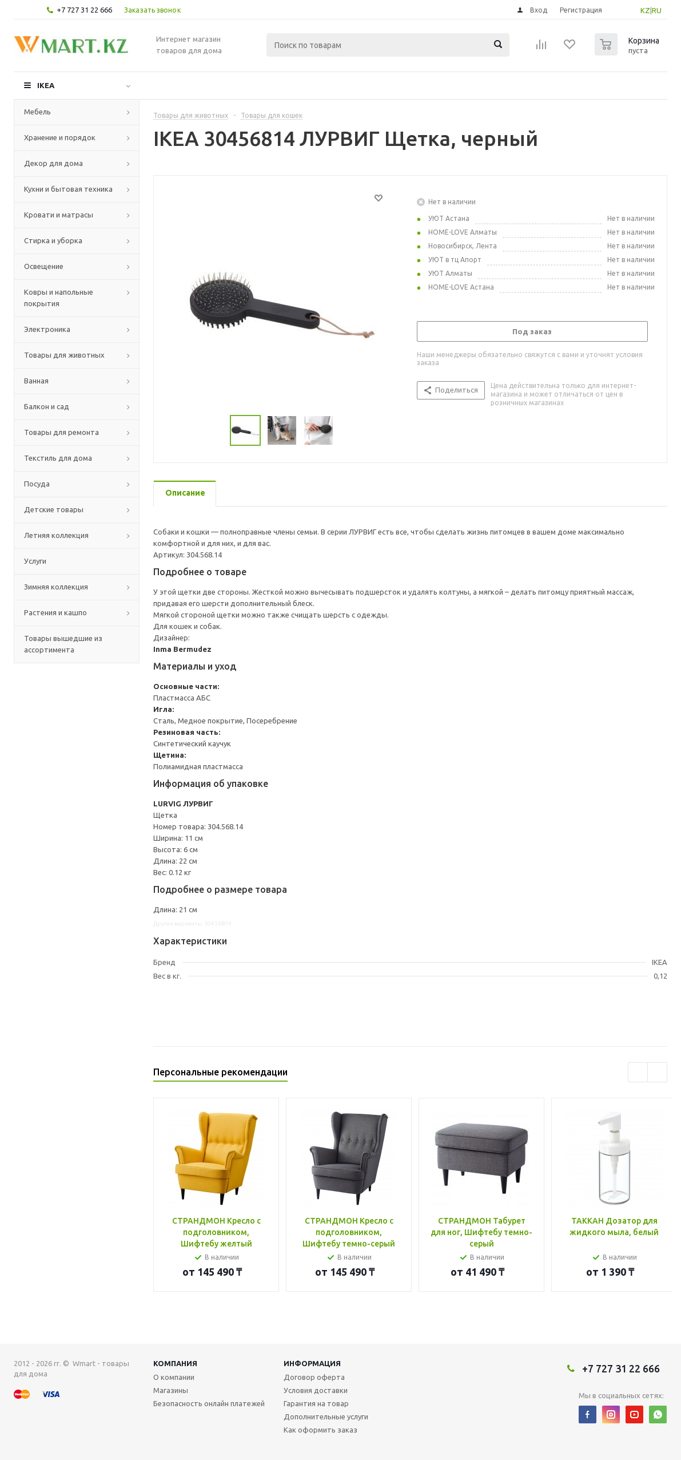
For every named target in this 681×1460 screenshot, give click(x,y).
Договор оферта (314, 1377)
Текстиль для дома (58, 458)
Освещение (43, 266)
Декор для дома (53, 163)
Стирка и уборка (53, 240)
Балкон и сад (46, 406)
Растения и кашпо (55, 612)
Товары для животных (64, 355)
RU (657, 10)
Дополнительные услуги (326, 1416)
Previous (637, 1072)
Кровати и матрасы (58, 215)
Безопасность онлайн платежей (209, 1403)
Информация (312, 1363)
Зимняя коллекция (56, 587)
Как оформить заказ (320, 1430)
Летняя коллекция (56, 535)
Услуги (35, 561)
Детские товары (53, 509)
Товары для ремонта (61, 432)
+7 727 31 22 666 (84, 10)
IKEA (45, 85)
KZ (645, 10)
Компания (175, 1363)
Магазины (170, 1390)
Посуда (37, 484)
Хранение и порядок (59, 137)
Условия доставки (316, 1390)
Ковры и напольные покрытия (58, 297)
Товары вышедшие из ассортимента (63, 644)
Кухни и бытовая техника (68, 189)
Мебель (37, 112)
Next (657, 1072)
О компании (173, 1377)
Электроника (47, 329)
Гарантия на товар (316, 1403)
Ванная (36, 381)
